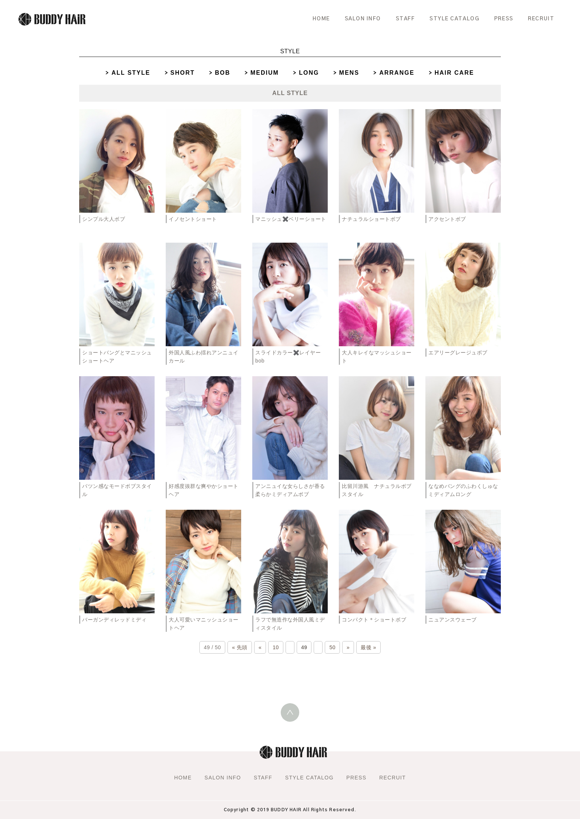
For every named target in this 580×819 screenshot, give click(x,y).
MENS (349, 73)
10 (276, 647)
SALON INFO (355, 18)
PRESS (502, 18)
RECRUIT (540, 18)
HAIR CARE (454, 73)
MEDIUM (264, 73)
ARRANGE (396, 73)
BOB (222, 73)
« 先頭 (239, 647)
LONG (309, 73)
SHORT (183, 73)
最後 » (368, 647)
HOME (312, 18)
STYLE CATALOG (450, 18)
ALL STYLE (130, 73)
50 (332, 647)
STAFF (399, 18)
